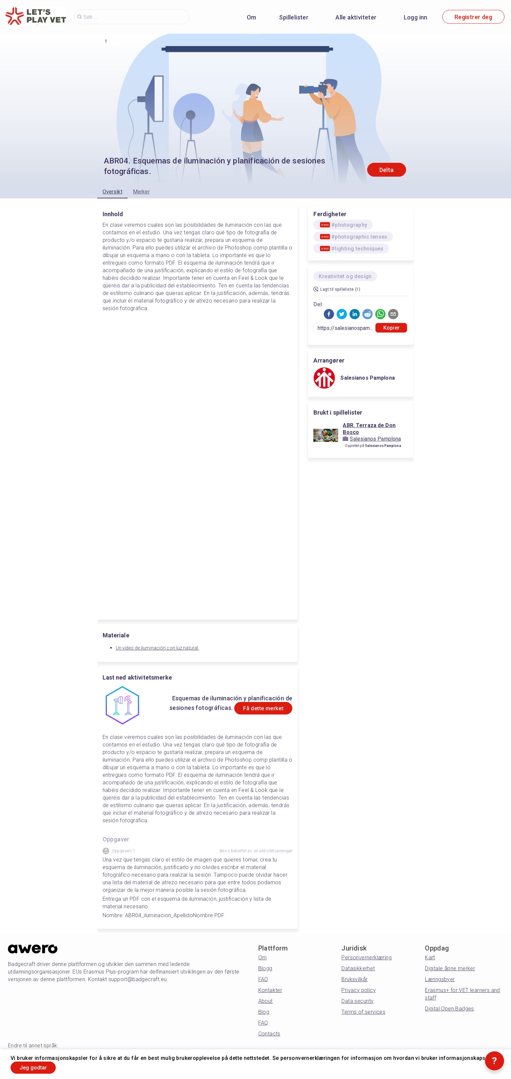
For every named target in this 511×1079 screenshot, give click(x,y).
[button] (329, 314)
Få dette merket (257, 708)
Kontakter (270, 990)
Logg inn (416, 17)
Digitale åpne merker (450, 968)
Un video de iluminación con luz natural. (157, 648)
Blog (264, 1012)
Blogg (265, 968)
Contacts (269, 1034)
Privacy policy (358, 990)
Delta (386, 169)
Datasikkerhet (358, 968)
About (265, 1001)
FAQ (263, 979)
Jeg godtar (37, 1067)
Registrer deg (473, 17)
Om (251, 17)
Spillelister (293, 17)
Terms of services (363, 1012)
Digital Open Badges (449, 1009)
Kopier (391, 328)
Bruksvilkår (354, 979)
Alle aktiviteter (355, 17)
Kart (430, 957)
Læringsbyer (440, 979)
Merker (141, 192)
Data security (357, 1001)
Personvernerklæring (366, 957)
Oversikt (112, 192)
